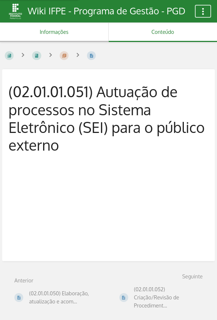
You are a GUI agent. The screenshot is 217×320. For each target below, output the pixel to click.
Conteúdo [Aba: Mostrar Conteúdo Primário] (162, 32)
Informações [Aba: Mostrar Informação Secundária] (54, 32)
